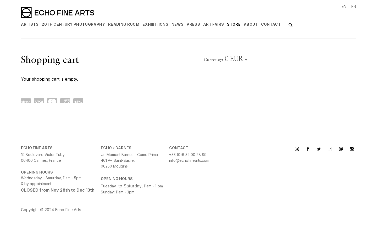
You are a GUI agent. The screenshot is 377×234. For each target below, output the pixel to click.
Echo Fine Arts (57, 12)
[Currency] (235, 59)
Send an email (341, 149)
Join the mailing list (352, 149)
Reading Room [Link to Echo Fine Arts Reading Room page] (123, 24)
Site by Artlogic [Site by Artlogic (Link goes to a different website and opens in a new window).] (99, 210)
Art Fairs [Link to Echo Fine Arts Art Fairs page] (213, 24)
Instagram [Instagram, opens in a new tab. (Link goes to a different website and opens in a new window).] (297, 149)
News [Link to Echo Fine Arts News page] (177, 24)
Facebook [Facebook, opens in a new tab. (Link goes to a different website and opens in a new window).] (308, 149)
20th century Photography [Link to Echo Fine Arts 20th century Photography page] (73, 24)
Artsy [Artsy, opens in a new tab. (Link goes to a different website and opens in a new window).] (330, 149)
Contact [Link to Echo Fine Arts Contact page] (271, 24)
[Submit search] (291, 24)
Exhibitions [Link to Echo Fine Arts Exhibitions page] (155, 24)
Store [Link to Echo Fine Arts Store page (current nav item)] (234, 24)
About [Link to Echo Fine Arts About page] (251, 24)
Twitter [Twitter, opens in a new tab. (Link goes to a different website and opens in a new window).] (319, 149)
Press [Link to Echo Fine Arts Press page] (193, 24)
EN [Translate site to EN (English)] (344, 6)
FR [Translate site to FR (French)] (353, 6)
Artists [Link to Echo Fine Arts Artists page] (29, 24)
